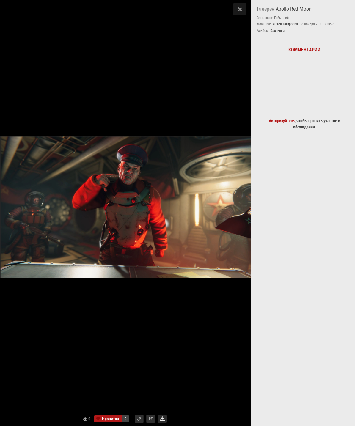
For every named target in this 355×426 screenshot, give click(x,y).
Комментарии (304, 50)
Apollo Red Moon (294, 9)
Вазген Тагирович (285, 24)
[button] (139, 419)
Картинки (277, 31)
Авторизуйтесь (282, 120)
